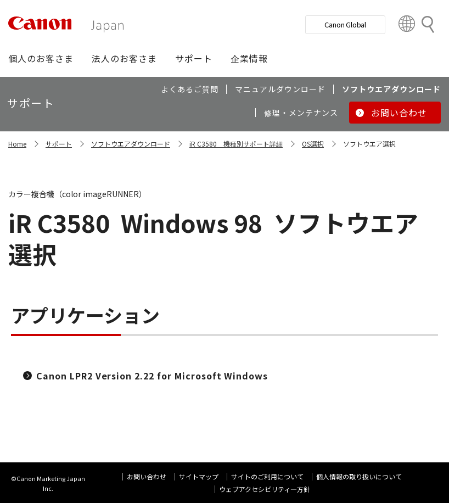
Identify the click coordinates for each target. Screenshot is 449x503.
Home (17, 143)
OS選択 (313, 143)
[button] (41, 58)
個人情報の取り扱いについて (359, 476)
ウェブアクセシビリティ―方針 (264, 489)
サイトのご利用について (267, 476)
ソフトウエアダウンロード (130, 143)
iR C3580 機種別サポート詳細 (236, 143)
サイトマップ (198, 476)
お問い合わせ (146, 476)
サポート (59, 143)
